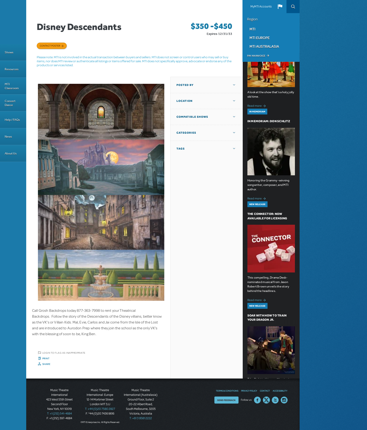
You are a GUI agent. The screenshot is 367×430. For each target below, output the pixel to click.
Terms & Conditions (227, 390)
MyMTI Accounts (261, 6)
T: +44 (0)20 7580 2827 (100, 409)
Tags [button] (180, 148)
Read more (257, 105)
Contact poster (50, 45)
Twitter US (266, 400)
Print (46, 358)
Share (46, 364)
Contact (265, 390)
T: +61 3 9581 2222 (140, 418)
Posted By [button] (185, 85)
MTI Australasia (264, 46)
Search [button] (293, 6)
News (8, 137)
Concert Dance (10, 103)
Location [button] (184, 101)
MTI (252, 29)
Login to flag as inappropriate (63, 352)
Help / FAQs (12, 120)
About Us (11, 153)
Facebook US (257, 400)
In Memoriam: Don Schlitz (268, 121)
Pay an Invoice (256, 55)
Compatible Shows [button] (192, 116)
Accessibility (280, 390)
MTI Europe (260, 37)
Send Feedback (226, 400)
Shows (9, 52)
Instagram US (284, 400)
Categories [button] (186, 132)
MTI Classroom (12, 86)
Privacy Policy (249, 390)
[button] (279, 6)
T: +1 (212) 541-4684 (59, 413)
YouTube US (275, 400)
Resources (11, 69)
